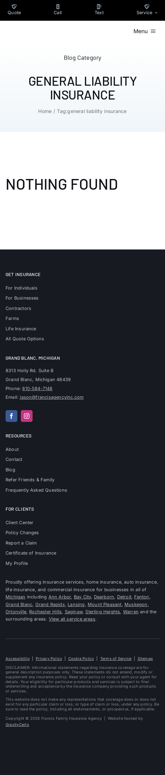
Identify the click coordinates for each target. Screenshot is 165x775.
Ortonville (16, 611)
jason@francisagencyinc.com (52, 397)
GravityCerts (17, 724)
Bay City (82, 596)
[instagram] (27, 416)
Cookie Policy (81, 658)
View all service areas (72, 619)
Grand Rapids (50, 604)
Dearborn (104, 596)
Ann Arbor (60, 596)
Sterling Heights (102, 611)
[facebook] (11, 416)
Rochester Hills (45, 611)
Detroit (124, 596)
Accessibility (18, 658)
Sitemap (145, 658)
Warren (131, 611)
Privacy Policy (49, 658)
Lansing (76, 604)
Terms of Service (116, 658)
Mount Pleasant (105, 604)
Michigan (16, 596)
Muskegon (136, 604)
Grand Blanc (19, 604)
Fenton (141, 596)
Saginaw (73, 611)
